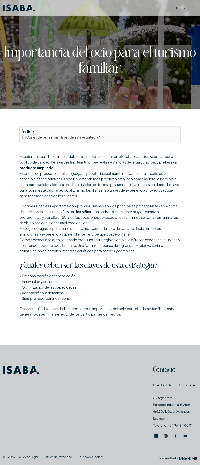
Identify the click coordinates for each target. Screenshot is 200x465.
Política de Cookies (91, 457)
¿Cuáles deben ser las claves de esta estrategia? (62, 137)
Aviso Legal (30, 457)
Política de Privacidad (58, 457)
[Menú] (193, 8)
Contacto (164, 370)
